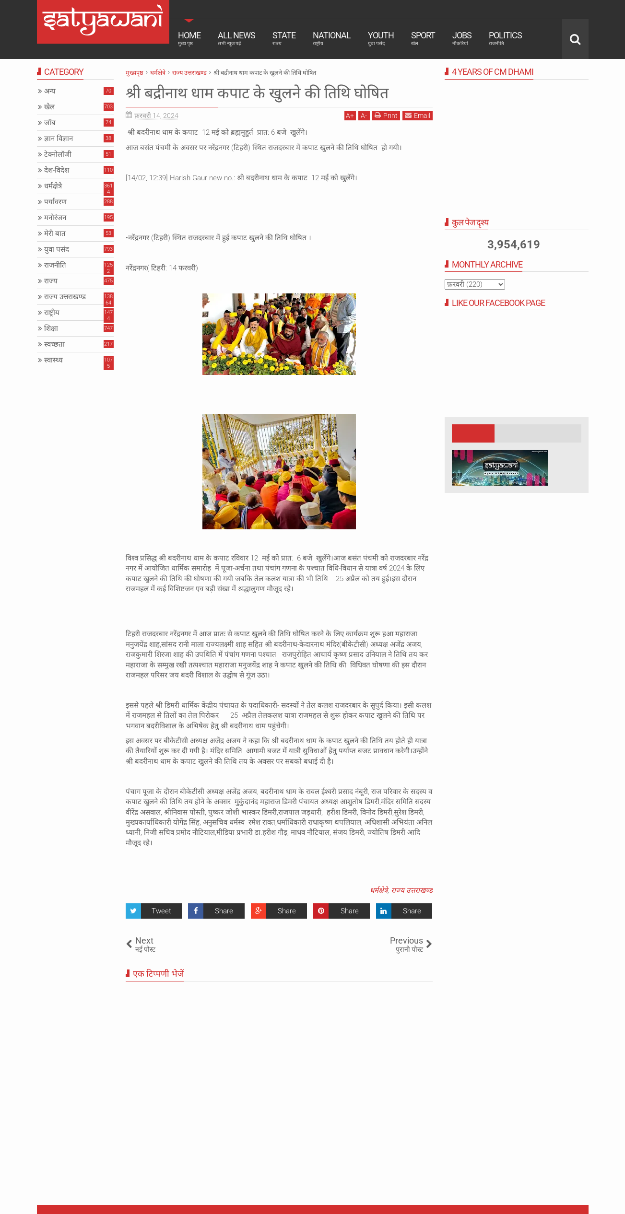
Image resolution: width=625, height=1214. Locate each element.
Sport (423, 38)
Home (189, 38)
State (283, 38)
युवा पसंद (56, 249)
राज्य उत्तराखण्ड (412, 890)
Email (417, 115)
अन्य (50, 91)
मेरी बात (55, 233)
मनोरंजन (55, 217)
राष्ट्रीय (51, 312)
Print (386, 115)
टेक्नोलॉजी (57, 154)
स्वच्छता (54, 344)
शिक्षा (51, 328)
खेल (49, 107)
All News (236, 38)
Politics (505, 38)
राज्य (51, 281)
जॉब (50, 122)
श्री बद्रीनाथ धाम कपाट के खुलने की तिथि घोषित (257, 93)
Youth (381, 38)
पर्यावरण (55, 202)
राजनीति (55, 265)
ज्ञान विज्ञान (58, 138)
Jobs (462, 38)
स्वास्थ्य (53, 360)
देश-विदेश (56, 170)
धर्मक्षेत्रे (379, 890)
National (332, 38)
